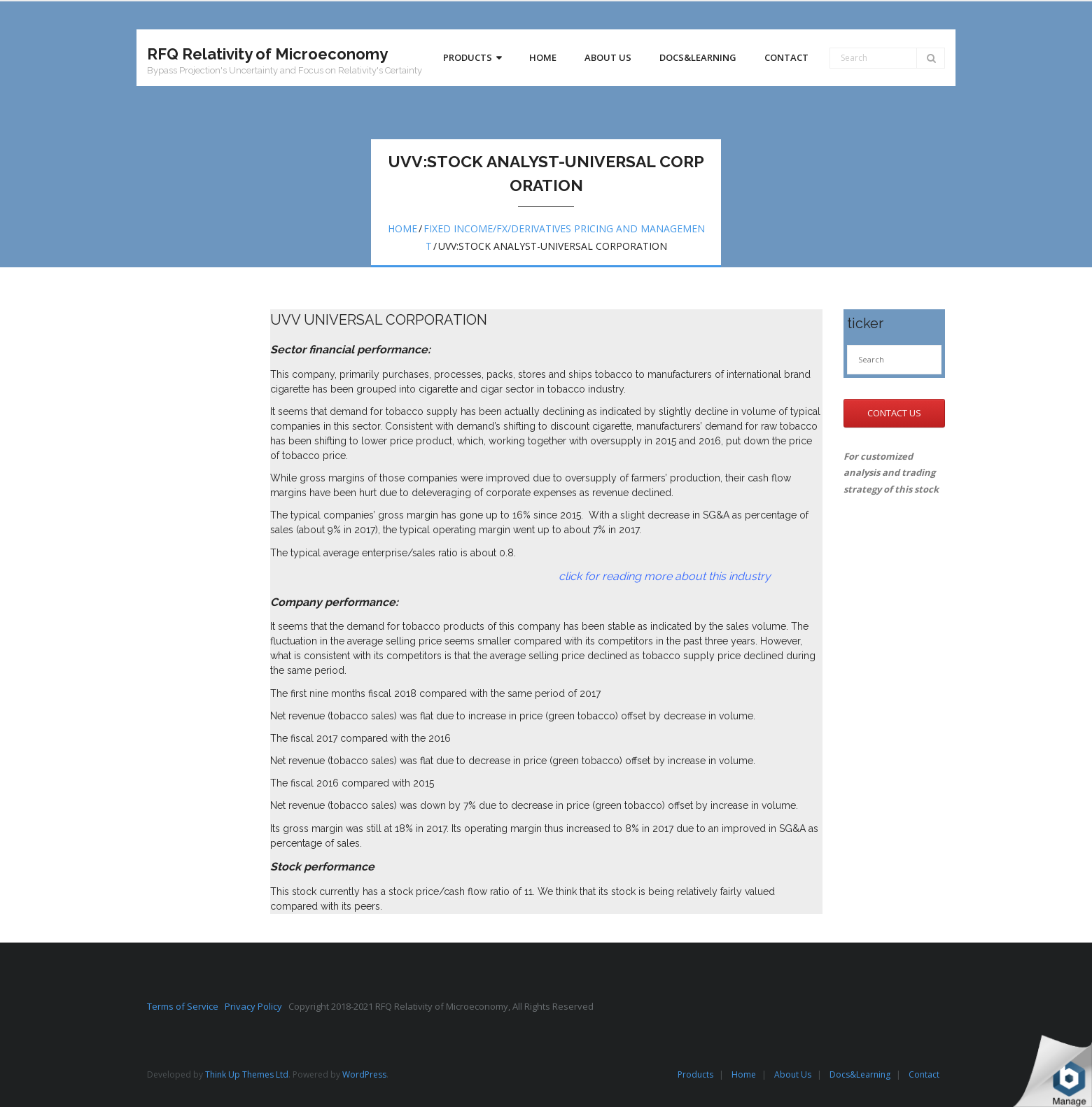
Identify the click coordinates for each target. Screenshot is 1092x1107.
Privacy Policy (256, 1006)
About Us (792, 1074)
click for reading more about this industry (520, 576)
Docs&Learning (860, 1074)
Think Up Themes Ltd (246, 1074)
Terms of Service (186, 1006)
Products (695, 1074)
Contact (924, 1074)
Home (402, 228)
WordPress (364, 1074)
